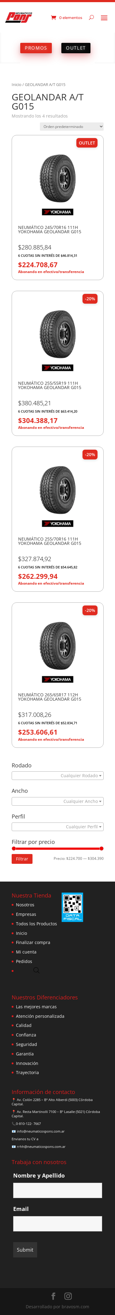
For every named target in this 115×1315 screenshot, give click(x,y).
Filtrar (22, 859)
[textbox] (56, 775)
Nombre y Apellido (39, 1175)
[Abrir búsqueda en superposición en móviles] (36, 970)
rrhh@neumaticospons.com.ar (41, 1146)
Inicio (16, 84)
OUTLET (76, 48)
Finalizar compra (33, 942)
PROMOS (36, 48)
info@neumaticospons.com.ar (41, 1131)
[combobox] (58, 775)
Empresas (26, 914)
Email (21, 1208)
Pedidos (24, 961)
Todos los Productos (36, 924)
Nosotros (25, 905)
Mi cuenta (26, 952)
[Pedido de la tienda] (72, 126)
